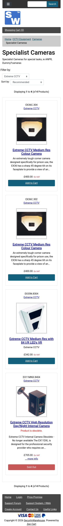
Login (19, 497)
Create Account (13, 509)
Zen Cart (31, 524)
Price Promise (34, 497)
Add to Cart (31, 183)
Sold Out (31, 467)
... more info (31, 458)
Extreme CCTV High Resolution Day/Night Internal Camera (31, 424)
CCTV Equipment (22, 39)
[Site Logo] (31, 18)
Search (52, 4)
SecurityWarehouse (34, 520)
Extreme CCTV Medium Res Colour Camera (31, 151)
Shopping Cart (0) (14, 30)
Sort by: (5, 81)
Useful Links (50, 509)
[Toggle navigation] (8, 4)
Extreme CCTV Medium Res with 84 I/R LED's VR (31, 340)
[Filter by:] (15, 76)
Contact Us (32, 509)
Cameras (37, 39)
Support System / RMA (38, 503)
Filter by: (6, 69)
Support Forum (13, 503)
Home (8, 39)
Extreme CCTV (31, 108)
